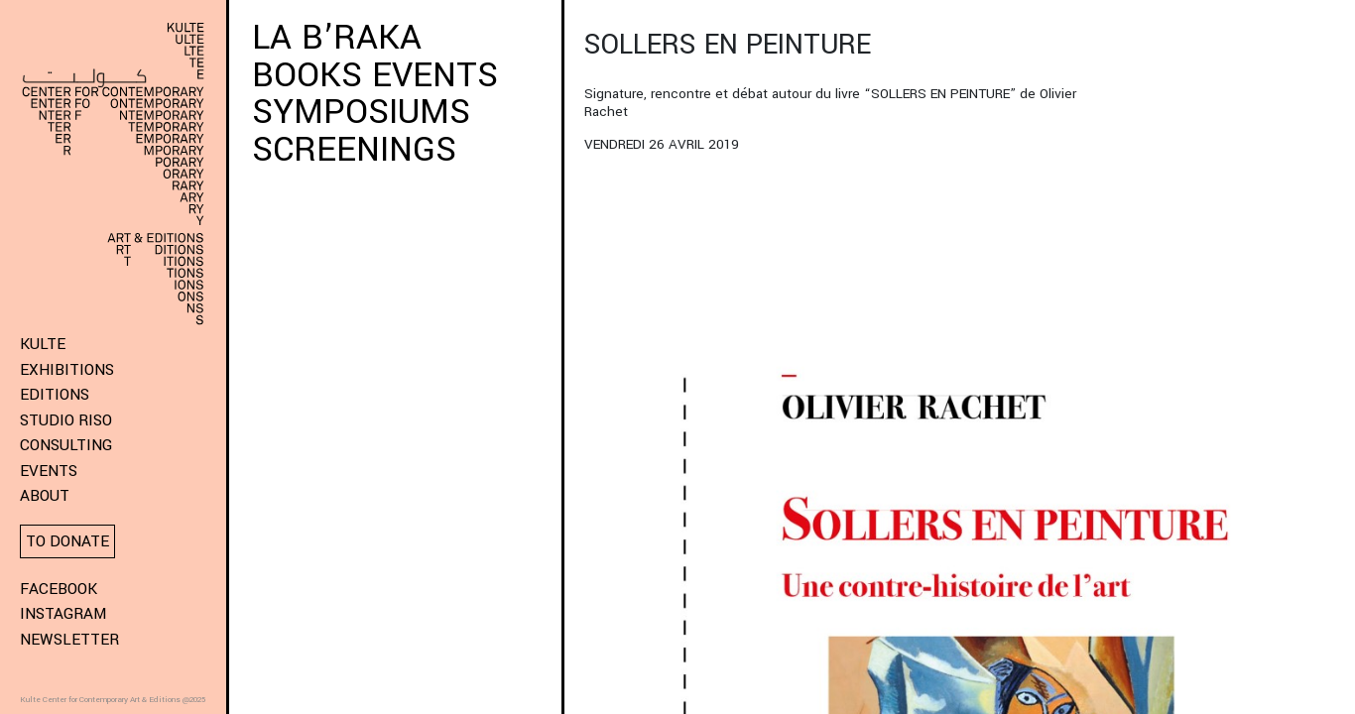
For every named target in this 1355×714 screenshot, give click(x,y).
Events (48, 471)
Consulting (66, 445)
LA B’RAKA (341, 37)
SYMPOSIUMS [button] (361, 112)
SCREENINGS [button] (354, 150)
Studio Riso (66, 420)
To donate (67, 541)
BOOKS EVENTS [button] (375, 75)
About (44, 496)
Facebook (58, 589)
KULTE (42, 344)
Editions (54, 395)
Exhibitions (67, 370)
